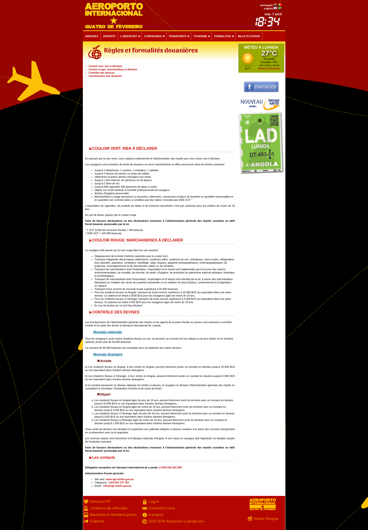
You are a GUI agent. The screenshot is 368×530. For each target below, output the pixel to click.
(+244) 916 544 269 (170, 467)
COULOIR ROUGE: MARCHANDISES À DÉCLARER (137, 240)
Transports (178, 36)
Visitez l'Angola (266, 519)
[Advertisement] (160, 110)
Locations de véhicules (108, 508)
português (266, 5)
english (268, 8)
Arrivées (91, 36)
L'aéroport (128, 36)
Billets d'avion (249, 36)
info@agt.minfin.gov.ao (117, 485)
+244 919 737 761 (118, 482)
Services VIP (100, 501)
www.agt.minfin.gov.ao (120, 479)
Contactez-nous (162, 508)
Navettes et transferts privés (113, 515)
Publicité (97, 521)
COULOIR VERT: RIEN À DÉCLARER (124, 148)
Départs (109, 36)
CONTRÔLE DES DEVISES (115, 312)
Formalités (222, 36)
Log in (154, 501)
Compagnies (152, 36)
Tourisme (200, 36)
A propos (156, 515)
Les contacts (103, 457)
